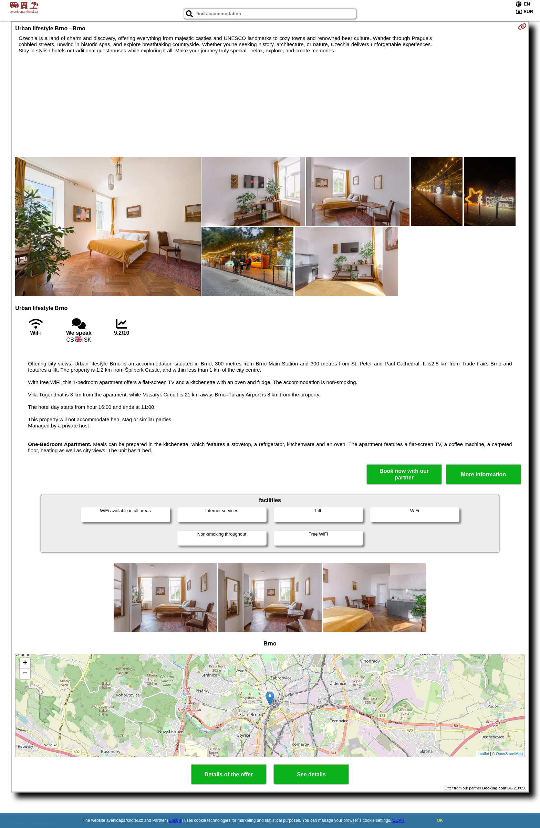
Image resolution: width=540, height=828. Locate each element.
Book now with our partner (404, 474)
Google (175, 820)
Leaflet (483, 754)
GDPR (398, 820)
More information (483, 474)
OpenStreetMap (509, 754)
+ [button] (25, 663)
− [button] (25, 674)
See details (311, 774)
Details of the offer (229, 774)
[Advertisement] (270, 105)
